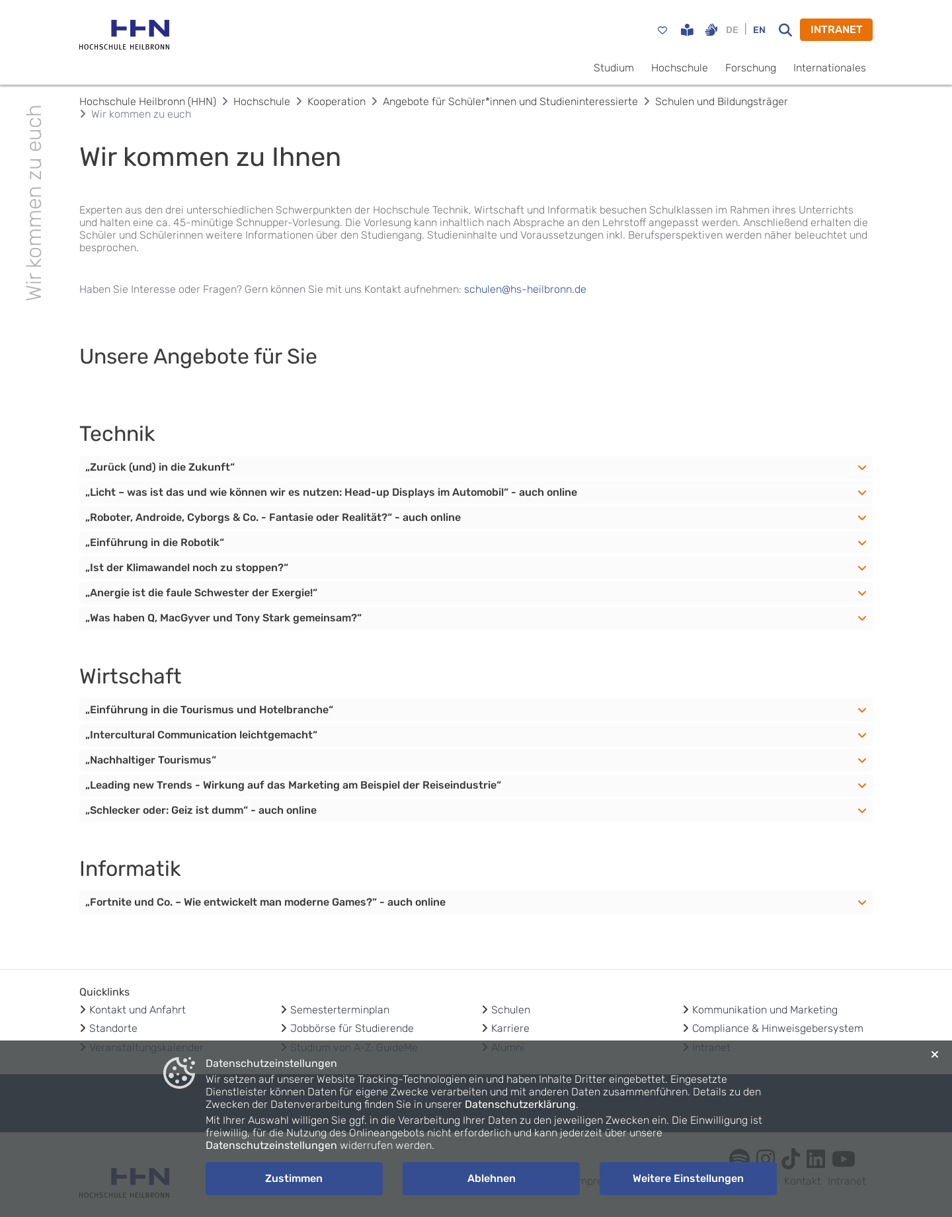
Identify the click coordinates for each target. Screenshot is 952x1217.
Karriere (510, 1028)
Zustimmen (294, 1178)
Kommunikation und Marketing (765, 1009)
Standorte (113, 1028)
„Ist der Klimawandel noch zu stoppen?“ (186, 567)
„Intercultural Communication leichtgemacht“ (201, 734)
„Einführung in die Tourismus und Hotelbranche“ (209, 709)
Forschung (750, 67)
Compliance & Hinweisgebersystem (777, 1028)
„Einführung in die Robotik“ (154, 542)
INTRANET (837, 29)
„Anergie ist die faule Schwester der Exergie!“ (201, 592)
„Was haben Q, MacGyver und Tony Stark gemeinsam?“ (223, 617)
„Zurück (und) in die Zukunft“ (160, 467)
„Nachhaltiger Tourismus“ (150, 760)
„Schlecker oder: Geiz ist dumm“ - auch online (201, 810)
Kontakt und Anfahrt (137, 1009)
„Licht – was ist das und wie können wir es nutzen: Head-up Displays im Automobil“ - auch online (331, 492)
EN (759, 30)
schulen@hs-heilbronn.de (525, 289)
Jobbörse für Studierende (352, 1028)
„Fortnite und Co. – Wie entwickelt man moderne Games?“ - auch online (265, 902)
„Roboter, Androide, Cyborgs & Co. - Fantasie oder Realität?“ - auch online (273, 517)
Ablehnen (491, 1178)
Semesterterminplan (339, 1009)
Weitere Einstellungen (688, 1178)
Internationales (829, 67)
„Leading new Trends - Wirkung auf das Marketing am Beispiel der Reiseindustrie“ (293, 785)
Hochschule (679, 67)
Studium (614, 67)
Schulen (510, 1009)
